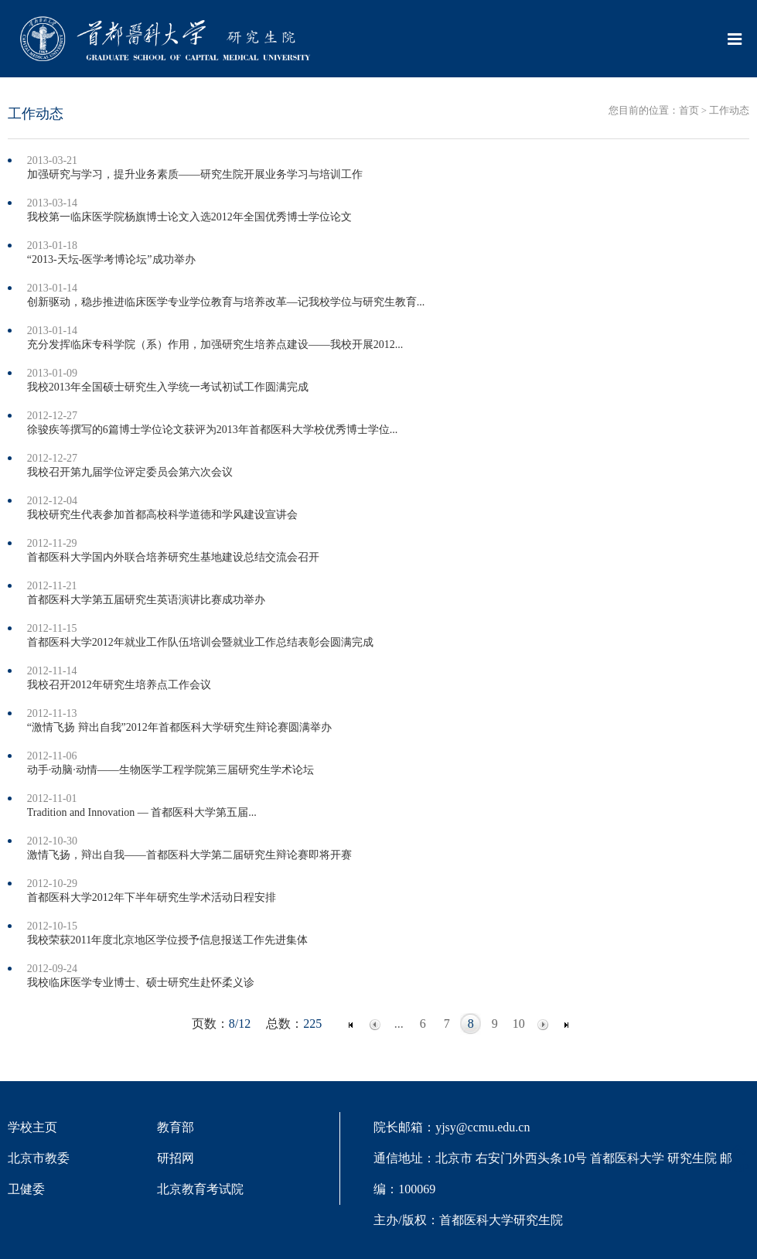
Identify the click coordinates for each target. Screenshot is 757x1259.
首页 (689, 110)
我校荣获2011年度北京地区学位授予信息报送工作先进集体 (167, 940)
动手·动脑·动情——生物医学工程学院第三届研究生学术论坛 (170, 770)
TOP (737, 1159)
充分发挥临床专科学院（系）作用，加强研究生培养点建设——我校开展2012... (215, 344)
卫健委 (26, 1189)
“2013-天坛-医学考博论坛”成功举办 (111, 259)
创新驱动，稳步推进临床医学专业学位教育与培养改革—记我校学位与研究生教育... (226, 302)
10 (519, 1023)
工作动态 (729, 110)
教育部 (175, 1127)
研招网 (175, 1158)
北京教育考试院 (200, 1189)
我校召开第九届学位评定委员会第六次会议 (130, 472)
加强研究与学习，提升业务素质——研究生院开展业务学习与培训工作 (195, 174)
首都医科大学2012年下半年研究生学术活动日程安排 (151, 897)
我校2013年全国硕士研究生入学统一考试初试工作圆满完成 (168, 387)
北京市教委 (39, 1158)
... (399, 1023)
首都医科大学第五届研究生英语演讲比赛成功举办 (146, 600)
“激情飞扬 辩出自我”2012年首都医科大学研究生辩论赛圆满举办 (179, 727)
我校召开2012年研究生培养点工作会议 (119, 685)
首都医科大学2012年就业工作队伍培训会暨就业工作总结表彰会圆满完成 (200, 642)
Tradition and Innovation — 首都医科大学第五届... (142, 812)
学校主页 (32, 1127)
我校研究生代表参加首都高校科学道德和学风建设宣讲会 (162, 514)
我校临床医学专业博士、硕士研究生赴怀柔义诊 (140, 982)
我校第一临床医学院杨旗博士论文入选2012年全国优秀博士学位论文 (189, 217)
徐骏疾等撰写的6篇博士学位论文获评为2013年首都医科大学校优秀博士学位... (212, 429)
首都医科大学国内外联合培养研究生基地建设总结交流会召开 (173, 557)
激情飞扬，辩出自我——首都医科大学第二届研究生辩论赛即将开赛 (189, 855)
